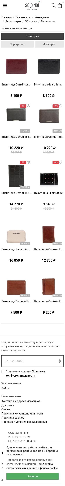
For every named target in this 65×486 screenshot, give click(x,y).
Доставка (7, 405)
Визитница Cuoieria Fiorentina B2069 (16, 301)
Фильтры (49, 44)
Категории (32, 36)
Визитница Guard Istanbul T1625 (16, 84)
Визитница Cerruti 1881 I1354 (16, 136)
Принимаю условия (25, 373)
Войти (5, 388)
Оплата (5, 409)
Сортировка (17, 44)
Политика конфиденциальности (22, 413)
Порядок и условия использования (24, 421)
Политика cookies (12, 417)
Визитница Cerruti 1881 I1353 (49, 136)
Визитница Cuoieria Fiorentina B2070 (49, 249)
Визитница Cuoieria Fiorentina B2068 (49, 301)
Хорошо (32, 476)
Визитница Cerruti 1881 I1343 (16, 193)
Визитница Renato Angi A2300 (16, 249)
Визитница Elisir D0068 (48, 193)
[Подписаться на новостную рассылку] (59, 361)
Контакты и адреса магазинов (21, 401)
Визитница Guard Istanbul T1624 (49, 84)
